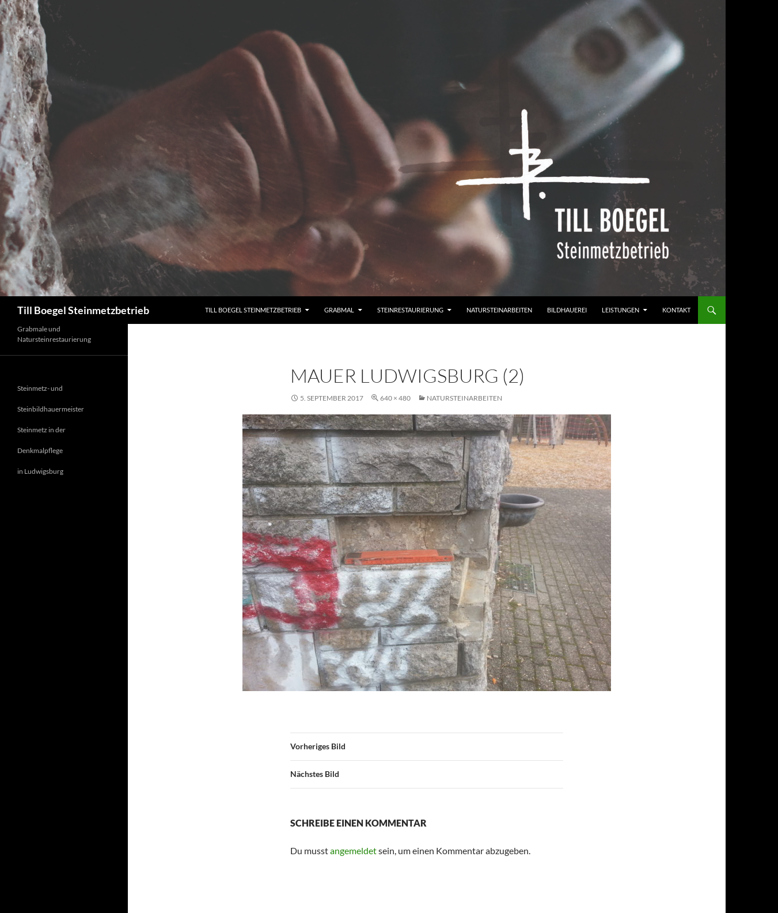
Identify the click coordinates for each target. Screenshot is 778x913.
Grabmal (339, 310)
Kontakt (676, 310)
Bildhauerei (567, 310)
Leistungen (620, 310)
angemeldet (353, 850)
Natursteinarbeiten (499, 310)
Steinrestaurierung (410, 310)
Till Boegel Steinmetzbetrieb (83, 310)
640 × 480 (395, 398)
